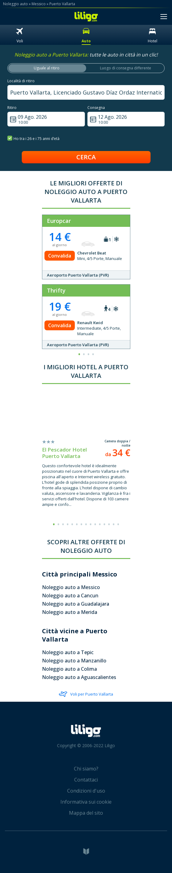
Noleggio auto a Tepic (68, 652)
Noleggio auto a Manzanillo (74, 660)
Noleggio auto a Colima (69, 668)
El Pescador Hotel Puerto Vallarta (64, 453)
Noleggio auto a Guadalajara (75, 603)
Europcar (59, 220)
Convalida (59, 255)
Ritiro (12, 107)
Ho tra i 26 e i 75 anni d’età (33, 138)
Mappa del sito (86, 812)
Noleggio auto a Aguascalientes (79, 677)
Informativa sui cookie (86, 801)
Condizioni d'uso (86, 790)
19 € (60, 306)
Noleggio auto (15, 3)
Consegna (96, 107)
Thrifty (56, 290)
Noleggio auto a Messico (71, 587)
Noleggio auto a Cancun (70, 595)
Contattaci (86, 779)
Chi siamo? (86, 768)
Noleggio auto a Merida (69, 612)
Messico (39, 3)
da (117, 454)
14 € (60, 236)
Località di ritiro (21, 80)
